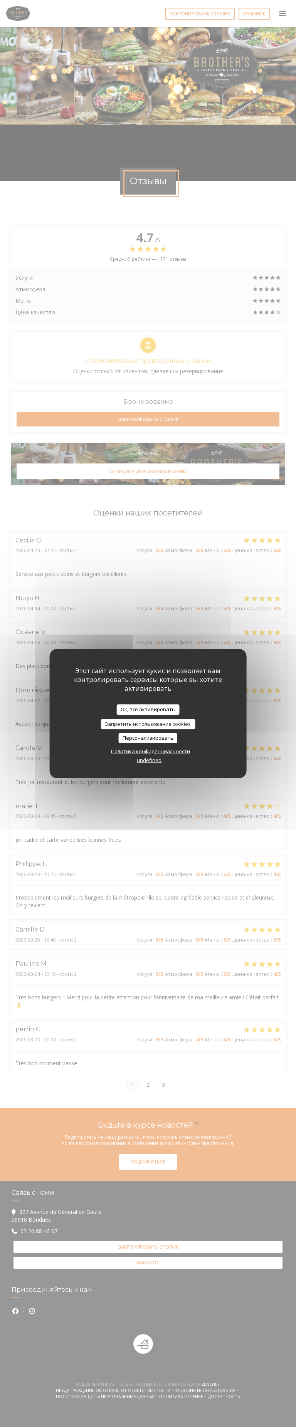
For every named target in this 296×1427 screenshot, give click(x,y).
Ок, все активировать (148, 709)
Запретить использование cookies (148, 723)
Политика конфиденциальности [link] (150, 751)
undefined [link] (149, 760)
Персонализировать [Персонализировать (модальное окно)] (148, 737)
